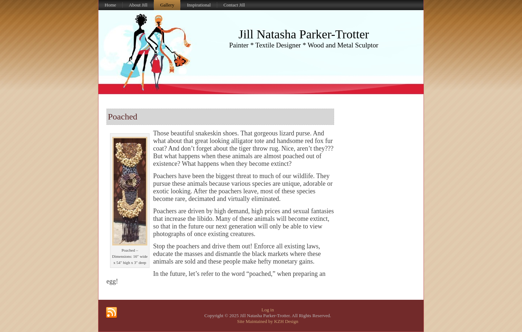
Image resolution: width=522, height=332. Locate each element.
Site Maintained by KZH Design (267, 321)
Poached (122, 116)
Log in (267, 309)
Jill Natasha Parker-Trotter (304, 34)
